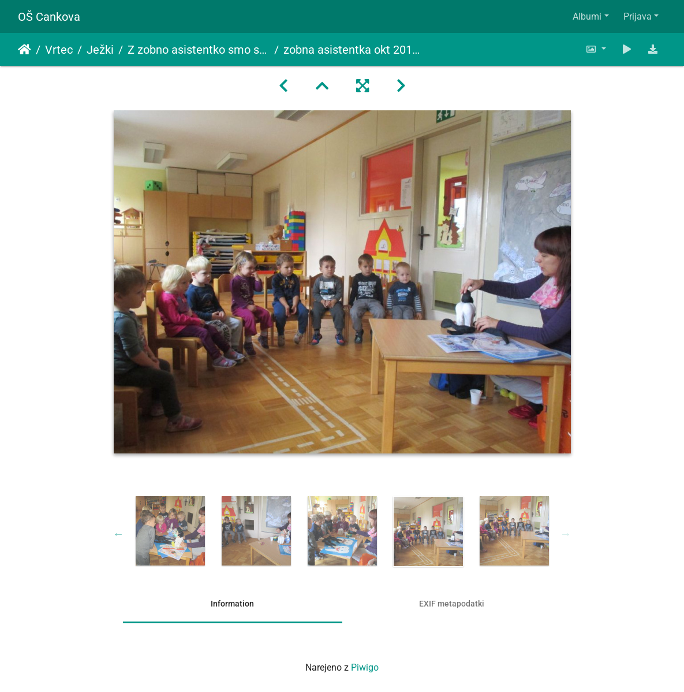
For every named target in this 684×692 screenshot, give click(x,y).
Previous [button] (118, 534)
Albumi (587, 16)
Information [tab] (232, 603)
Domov (24, 49)
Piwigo (365, 667)
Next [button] (565, 534)
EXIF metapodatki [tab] (451, 603)
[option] (170, 530)
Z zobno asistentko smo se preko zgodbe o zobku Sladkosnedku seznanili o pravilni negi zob (199, 50)
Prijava (637, 16)
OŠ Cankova (49, 17)
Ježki (100, 50)
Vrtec (59, 50)
